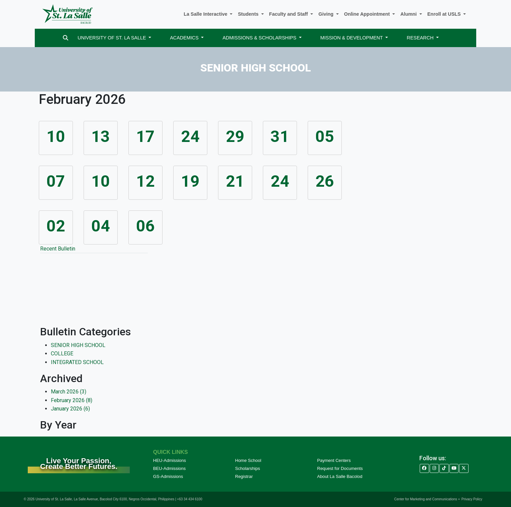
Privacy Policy (472, 499)
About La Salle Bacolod (339, 476)
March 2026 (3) (68, 391)
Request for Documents (340, 468)
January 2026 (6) (70, 408)
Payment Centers (333, 460)
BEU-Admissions (169, 468)
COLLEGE (62, 353)
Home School (248, 460)
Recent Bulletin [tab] (57, 248)
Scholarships (247, 468)
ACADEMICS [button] (185, 37)
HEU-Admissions (169, 460)
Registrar (244, 476)
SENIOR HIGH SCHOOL (78, 345)
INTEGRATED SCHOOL (77, 362)
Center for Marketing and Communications (425, 499)
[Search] (65, 37)
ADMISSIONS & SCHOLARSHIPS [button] (260, 37)
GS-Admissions (168, 476)
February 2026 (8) (71, 400)
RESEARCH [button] (421, 37)
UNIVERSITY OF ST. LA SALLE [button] (112, 37)
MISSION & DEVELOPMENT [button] (352, 37)
